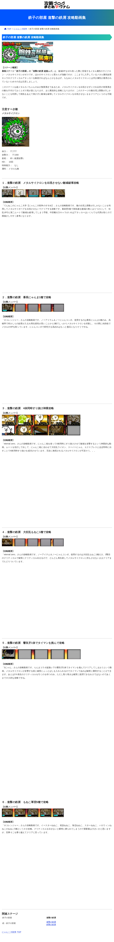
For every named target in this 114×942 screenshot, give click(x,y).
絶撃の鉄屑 (51, 924)
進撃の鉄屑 (51, 922)
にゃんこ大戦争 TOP (11, 932)
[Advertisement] (57, 774)
